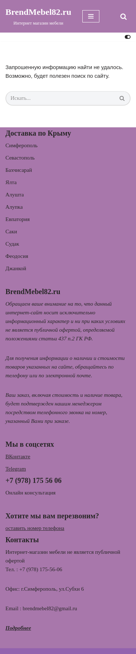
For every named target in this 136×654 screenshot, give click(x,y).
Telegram (15, 469)
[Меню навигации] (90, 16)
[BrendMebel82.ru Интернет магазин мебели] (38, 16)
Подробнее (18, 628)
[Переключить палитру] (128, 37)
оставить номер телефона (34, 528)
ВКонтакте (17, 456)
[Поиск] (123, 16)
